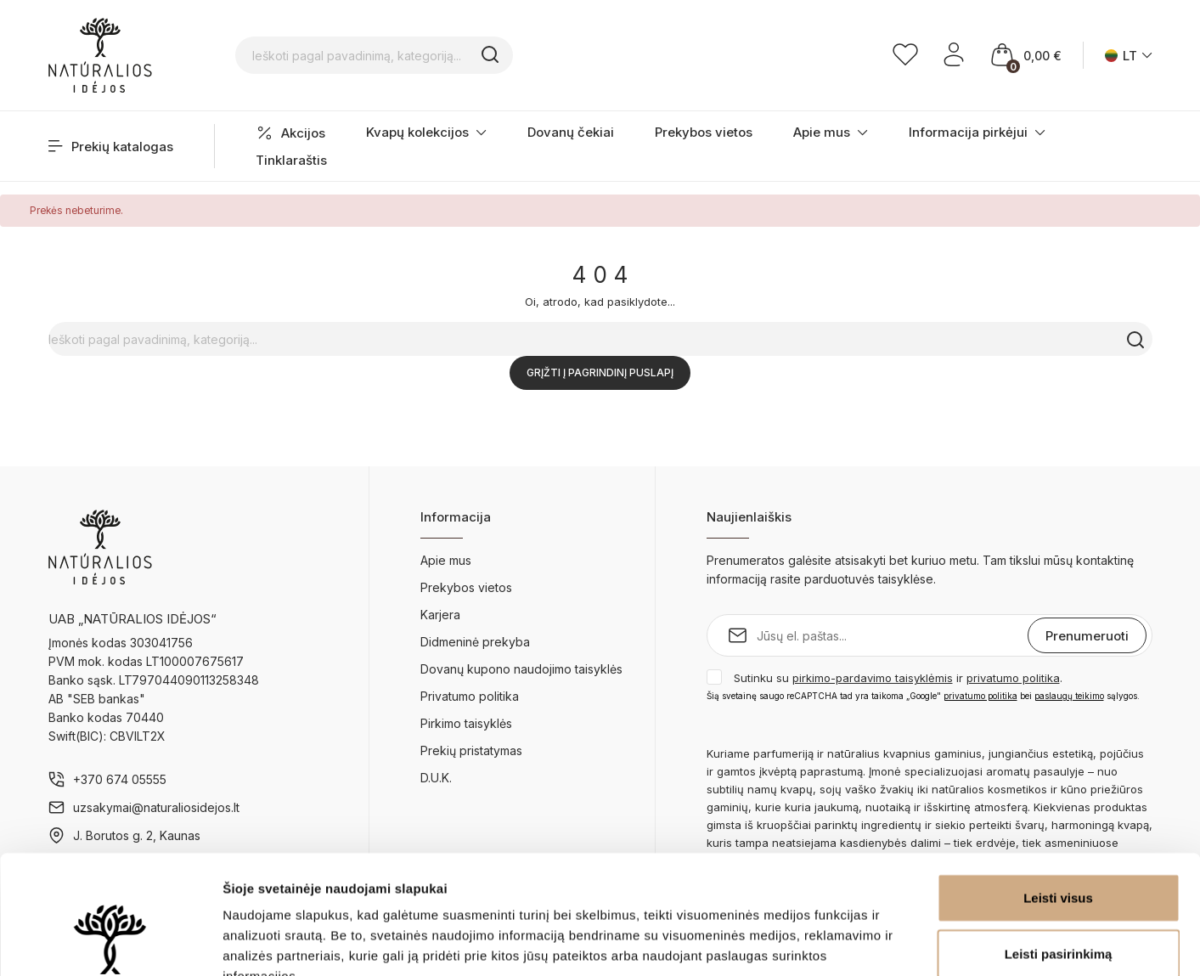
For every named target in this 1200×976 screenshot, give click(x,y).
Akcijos (290, 133)
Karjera (440, 614)
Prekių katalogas (110, 146)
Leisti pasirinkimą (1059, 851)
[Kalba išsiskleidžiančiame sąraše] (1128, 56)
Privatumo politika (469, 696)
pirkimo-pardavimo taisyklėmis (872, 678)
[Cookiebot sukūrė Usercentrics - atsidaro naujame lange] (110, 943)
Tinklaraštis (291, 160)
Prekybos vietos (703, 132)
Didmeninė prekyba (475, 642)
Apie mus (830, 132)
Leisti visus (1058, 795)
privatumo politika (1013, 678)
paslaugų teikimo (1069, 696)
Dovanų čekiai (570, 132)
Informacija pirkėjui (977, 132)
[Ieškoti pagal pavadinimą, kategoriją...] (460, 55)
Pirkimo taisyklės (466, 723)
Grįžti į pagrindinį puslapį (600, 372)
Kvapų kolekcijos (426, 132)
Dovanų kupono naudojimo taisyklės (521, 669)
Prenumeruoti (1087, 636)
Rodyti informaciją (870, 942)
